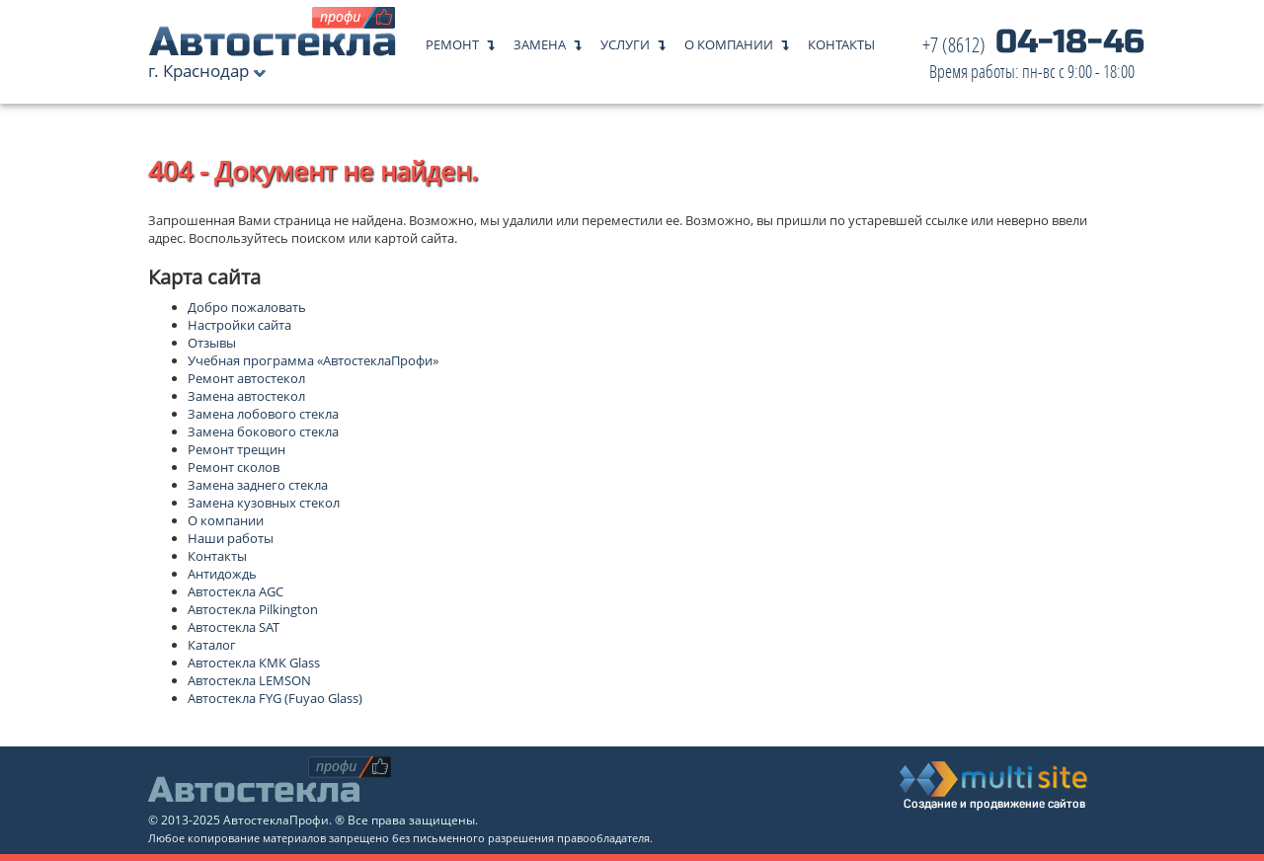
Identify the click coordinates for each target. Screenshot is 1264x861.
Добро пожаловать (247, 307)
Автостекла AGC (235, 591)
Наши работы (231, 538)
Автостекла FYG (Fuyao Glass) (275, 698)
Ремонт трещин (236, 449)
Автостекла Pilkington (253, 609)
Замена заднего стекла (258, 485)
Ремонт (452, 40)
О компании (728, 40)
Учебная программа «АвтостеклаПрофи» (313, 360)
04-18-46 (1033, 59)
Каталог (212, 645)
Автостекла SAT (233, 627)
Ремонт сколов (233, 467)
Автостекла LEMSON (249, 680)
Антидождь (222, 574)
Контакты (841, 40)
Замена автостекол (246, 396)
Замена (540, 40)
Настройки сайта (239, 325)
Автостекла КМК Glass (254, 662)
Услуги (625, 40)
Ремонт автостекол (246, 378)
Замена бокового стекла (263, 431)
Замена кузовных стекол (264, 502)
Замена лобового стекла (263, 414)
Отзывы (212, 343)
